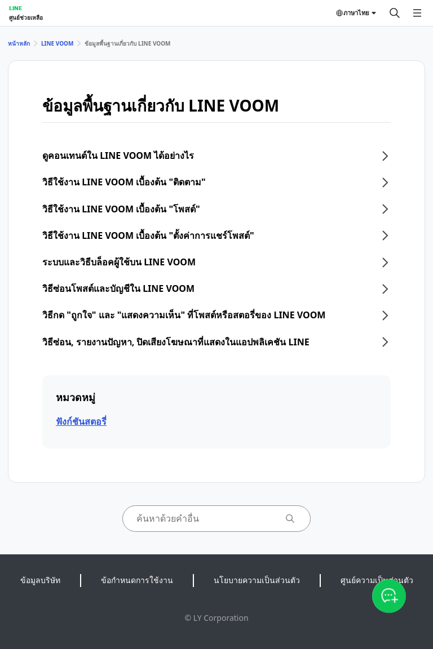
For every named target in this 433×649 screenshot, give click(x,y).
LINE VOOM (57, 43)
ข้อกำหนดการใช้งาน (137, 580)
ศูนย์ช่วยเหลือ (26, 17)
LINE (15, 8)
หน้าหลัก (19, 43)
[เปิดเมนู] (417, 13)
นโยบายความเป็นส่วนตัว (257, 580)
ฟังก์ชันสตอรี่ (81, 421)
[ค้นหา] (394, 13)
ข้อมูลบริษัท (40, 580)
